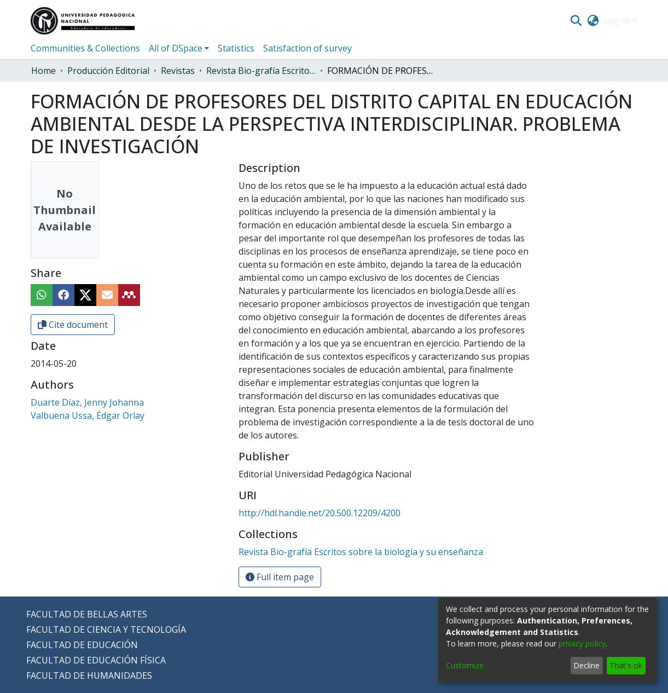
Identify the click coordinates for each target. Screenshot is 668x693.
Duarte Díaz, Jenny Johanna (87, 402)
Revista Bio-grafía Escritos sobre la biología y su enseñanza (261, 71)
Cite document (73, 325)
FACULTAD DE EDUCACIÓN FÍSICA (96, 660)
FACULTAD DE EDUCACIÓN (82, 645)
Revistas (178, 71)
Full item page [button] (280, 577)
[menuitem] (593, 20)
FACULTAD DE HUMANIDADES (89, 675)
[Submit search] (576, 20)
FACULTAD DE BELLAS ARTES (86, 614)
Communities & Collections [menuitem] (85, 48)
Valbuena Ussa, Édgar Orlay (87, 415)
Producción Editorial (108, 71)
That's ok (625, 665)
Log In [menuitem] (616, 21)
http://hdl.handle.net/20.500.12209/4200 (319, 513)
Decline (586, 665)
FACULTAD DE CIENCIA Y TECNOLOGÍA (106, 629)
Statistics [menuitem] (236, 48)
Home (43, 71)
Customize (465, 665)
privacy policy (582, 643)
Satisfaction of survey (307, 48)
